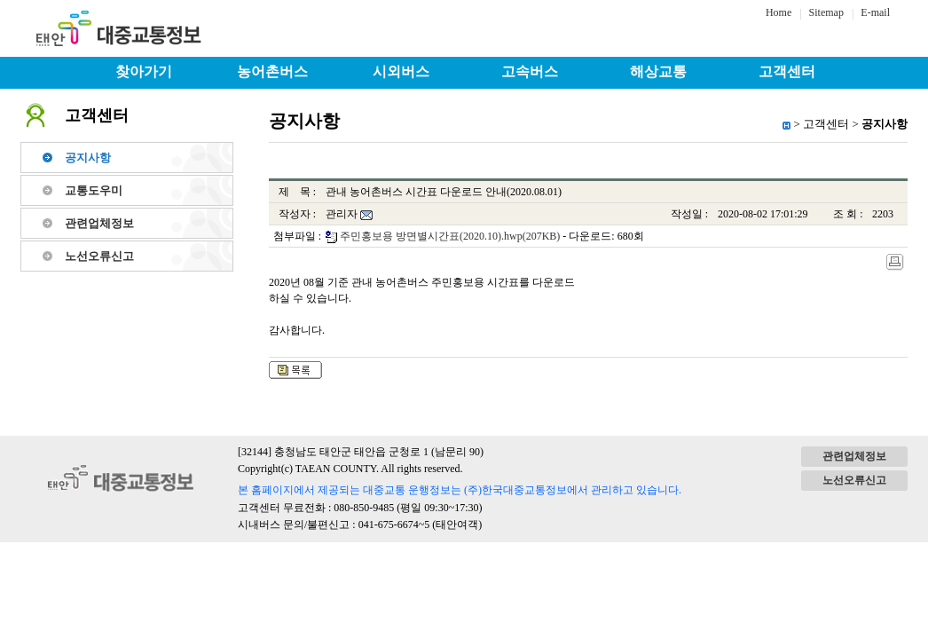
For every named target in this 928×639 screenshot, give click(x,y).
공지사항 (88, 157)
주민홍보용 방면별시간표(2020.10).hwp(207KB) (450, 236)
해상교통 (658, 71)
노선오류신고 (99, 256)
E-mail (875, 12)
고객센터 (787, 71)
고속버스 (529, 71)
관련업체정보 (99, 223)
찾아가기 (143, 71)
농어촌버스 (272, 71)
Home (778, 12)
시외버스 (401, 71)
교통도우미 (93, 190)
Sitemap (826, 12)
